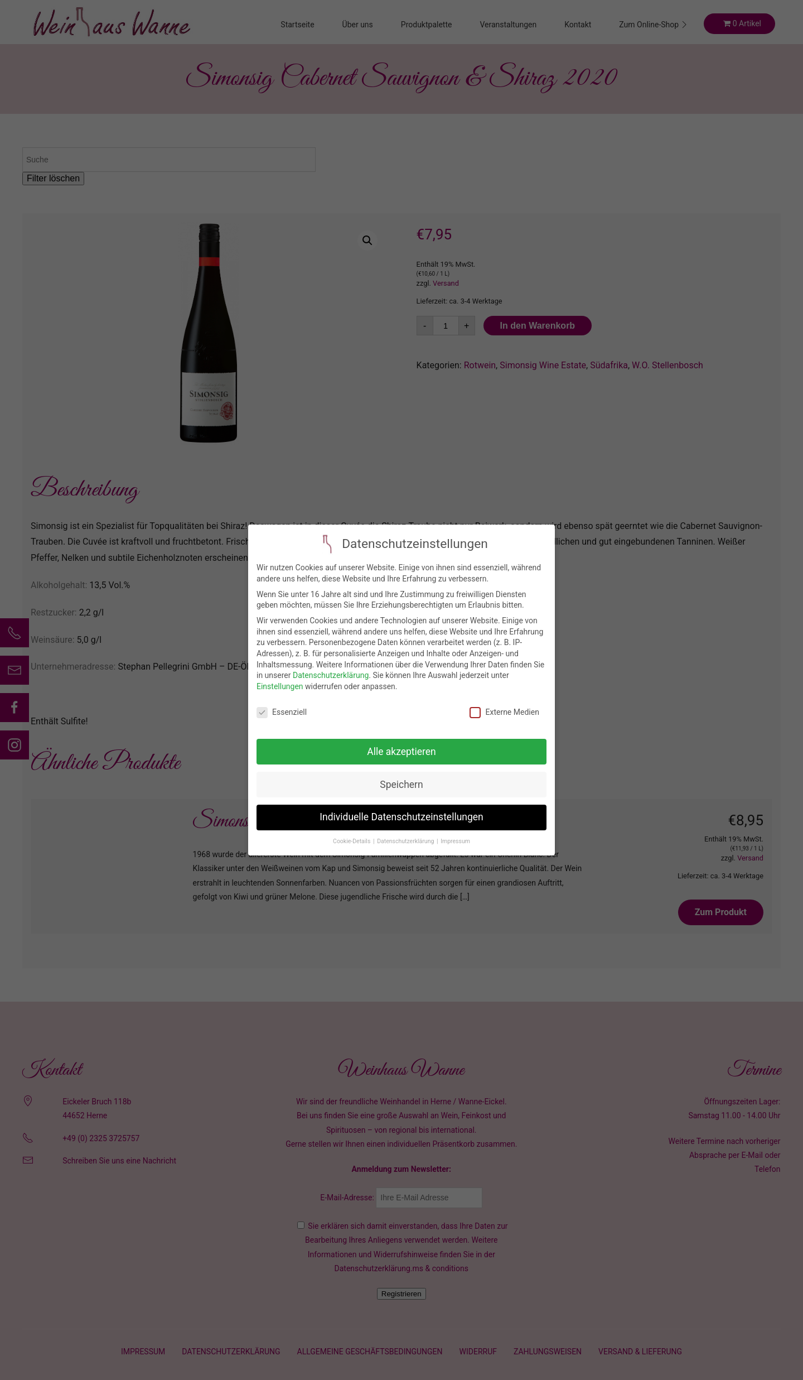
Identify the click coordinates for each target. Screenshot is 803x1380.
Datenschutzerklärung (331, 675)
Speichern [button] (401, 784)
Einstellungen (280, 686)
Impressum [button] (455, 841)
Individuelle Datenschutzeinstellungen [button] (401, 817)
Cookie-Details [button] (352, 841)
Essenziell (282, 712)
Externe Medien (504, 712)
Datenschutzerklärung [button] (406, 841)
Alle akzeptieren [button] (401, 751)
